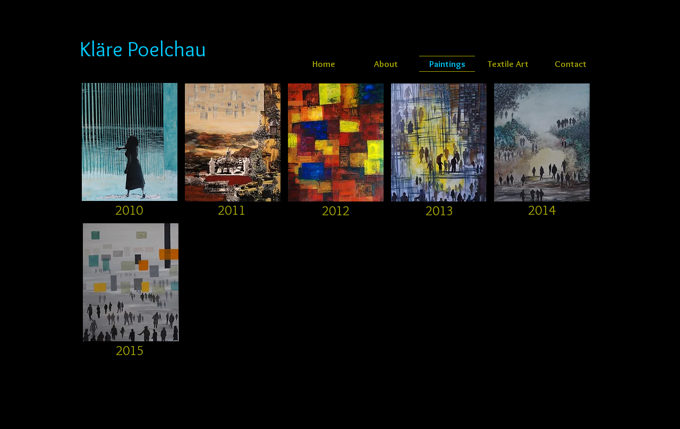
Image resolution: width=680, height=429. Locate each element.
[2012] (336, 210)
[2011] (231, 209)
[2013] (439, 210)
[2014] (542, 209)
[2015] (129, 350)
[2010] (129, 209)
